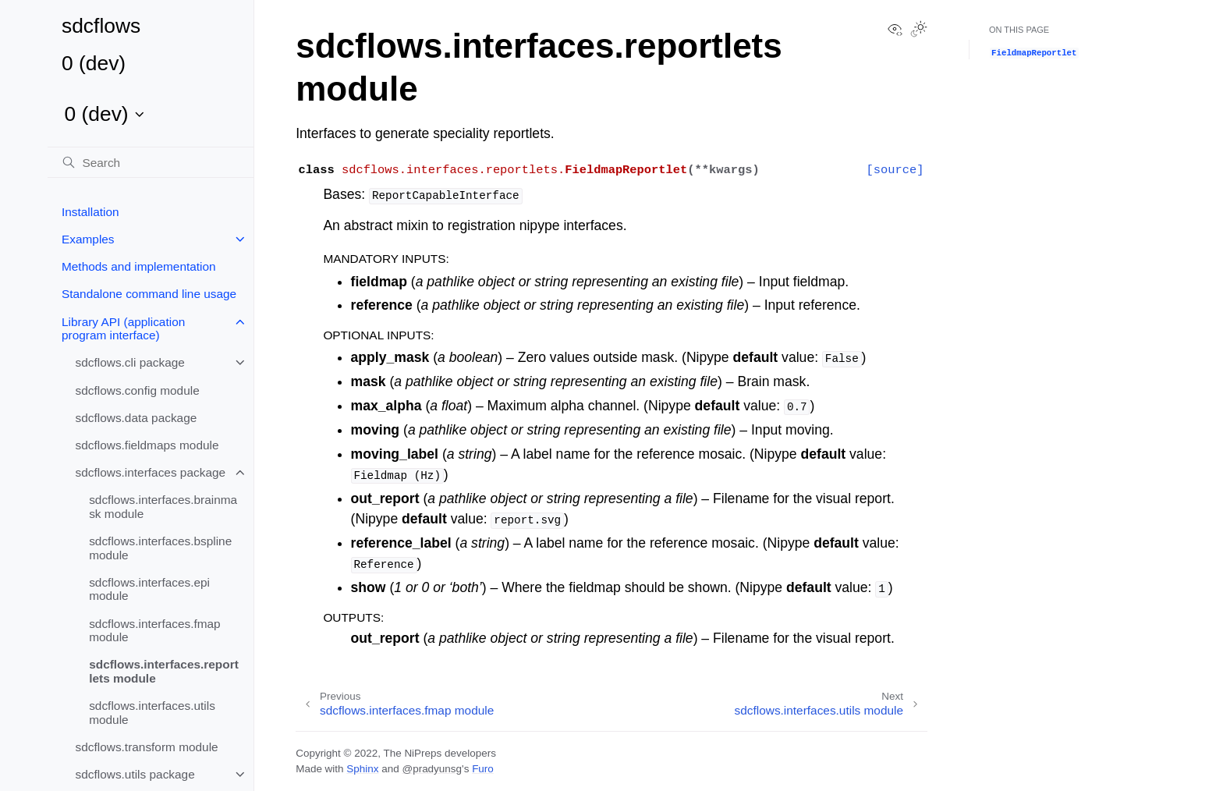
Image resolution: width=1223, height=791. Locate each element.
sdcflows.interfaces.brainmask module (163, 506)
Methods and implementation (139, 266)
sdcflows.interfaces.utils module (152, 712)
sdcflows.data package (136, 417)
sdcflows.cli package (130, 362)
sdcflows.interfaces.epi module (149, 589)
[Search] (150, 162)
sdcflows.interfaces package (150, 472)
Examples (88, 239)
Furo (483, 769)
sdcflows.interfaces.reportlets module (164, 671)
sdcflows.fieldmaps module (147, 445)
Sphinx (362, 769)
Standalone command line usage (149, 293)
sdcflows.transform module (147, 747)
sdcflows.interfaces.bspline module (160, 548)
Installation (90, 211)
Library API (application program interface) (123, 328)
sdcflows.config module (138, 390)
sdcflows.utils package (135, 774)
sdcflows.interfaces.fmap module (155, 630)
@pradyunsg (432, 769)
